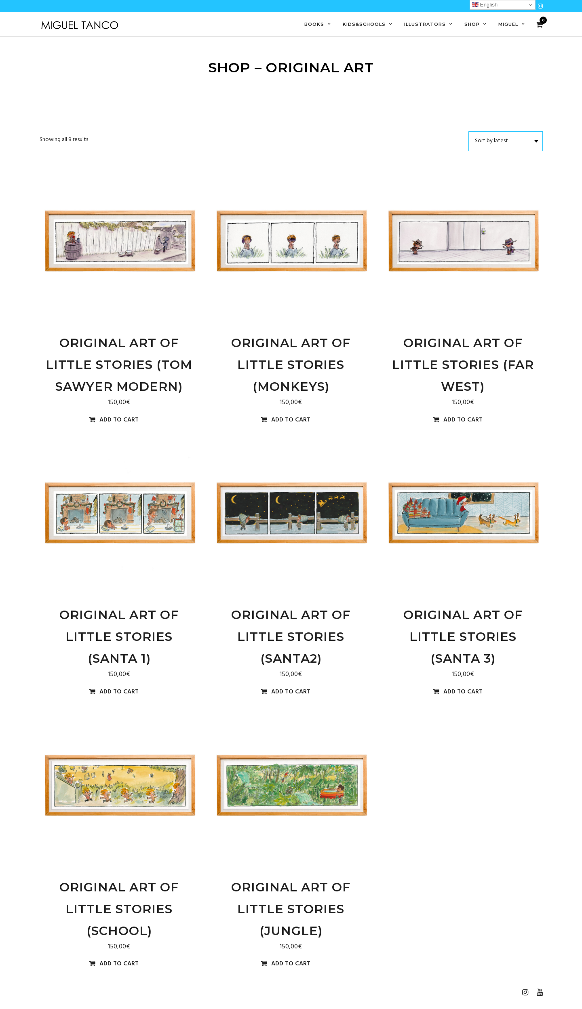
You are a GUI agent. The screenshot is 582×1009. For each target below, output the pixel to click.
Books (314, 24)
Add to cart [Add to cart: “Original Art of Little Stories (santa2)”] (290, 692)
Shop (472, 24)
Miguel (508, 24)
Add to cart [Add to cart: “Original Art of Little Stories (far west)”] (463, 420)
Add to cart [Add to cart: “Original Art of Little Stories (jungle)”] (290, 964)
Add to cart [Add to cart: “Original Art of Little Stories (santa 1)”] (119, 692)
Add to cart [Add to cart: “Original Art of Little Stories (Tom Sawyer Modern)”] (119, 420)
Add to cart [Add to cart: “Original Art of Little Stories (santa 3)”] (463, 692)
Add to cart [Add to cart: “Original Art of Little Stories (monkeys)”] (290, 420)
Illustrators (425, 24)
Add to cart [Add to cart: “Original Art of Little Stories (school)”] (119, 964)
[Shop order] (505, 141)
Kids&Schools (364, 24)
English (485, 5)
